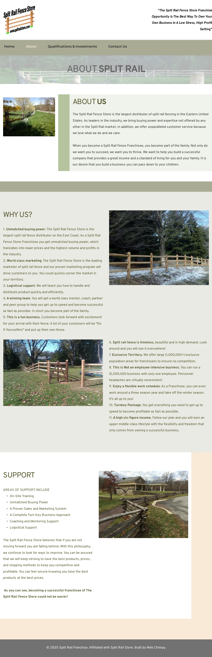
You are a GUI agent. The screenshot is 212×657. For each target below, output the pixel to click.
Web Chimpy (156, 648)
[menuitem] (9, 46)
